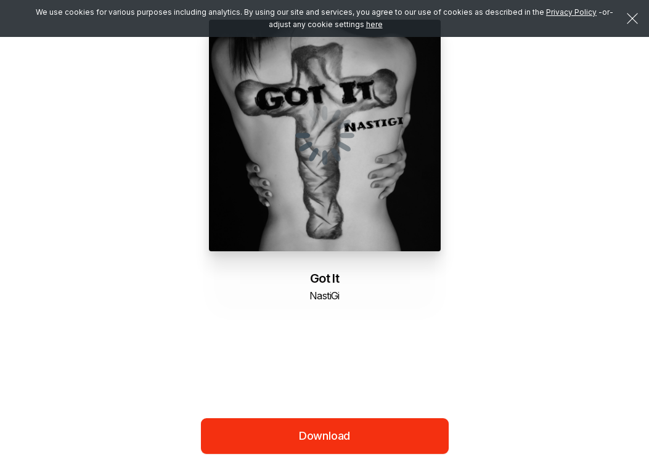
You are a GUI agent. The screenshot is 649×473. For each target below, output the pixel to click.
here (374, 24)
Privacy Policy (571, 12)
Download (325, 435)
